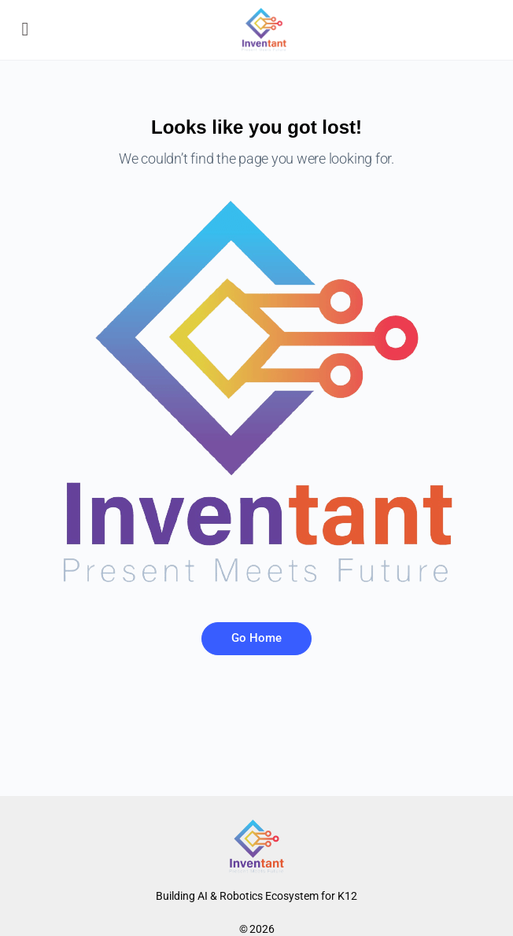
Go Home (256, 638)
